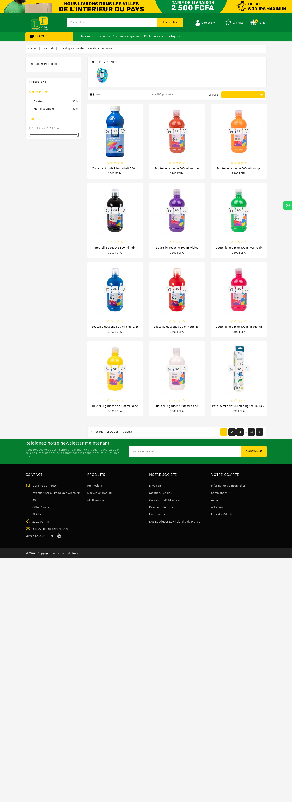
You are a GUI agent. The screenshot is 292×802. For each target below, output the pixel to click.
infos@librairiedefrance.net (50, 530)
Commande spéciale (127, 36)
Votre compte (225, 477)
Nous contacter (159, 516)
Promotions (95, 487)
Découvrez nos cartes (95, 36)
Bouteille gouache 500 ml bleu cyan (115, 328)
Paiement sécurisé (161, 509)
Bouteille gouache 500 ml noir (115, 248)
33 (251, 434)
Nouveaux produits (100, 495)
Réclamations (153, 36)
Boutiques (172, 36)
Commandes (219, 495)
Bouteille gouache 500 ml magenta (239, 328)
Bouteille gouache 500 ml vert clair (239, 248)
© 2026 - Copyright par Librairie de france (52, 556)
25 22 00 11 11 (40, 523)
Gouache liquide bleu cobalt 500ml (115, 168)
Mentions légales (160, 495)
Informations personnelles (228, 487)
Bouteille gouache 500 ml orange (238, 168)
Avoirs (215, 502)
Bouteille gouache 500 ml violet (177, 248)
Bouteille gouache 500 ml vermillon (177, 328)
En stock (55, 102)
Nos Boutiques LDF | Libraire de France (174, 523)
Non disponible (55, 109)
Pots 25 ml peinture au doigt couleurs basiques (243, 407)
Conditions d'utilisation (164, 502)
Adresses (217, 509)
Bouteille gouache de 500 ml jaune (115, 407)
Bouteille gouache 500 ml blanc (177, 407)
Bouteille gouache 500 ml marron (177, 168)
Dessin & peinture (44, 64)
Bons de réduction (223, 516)
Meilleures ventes (99, 502)
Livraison (155, 487)
